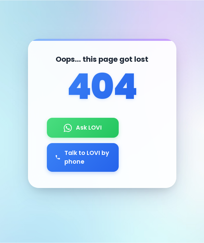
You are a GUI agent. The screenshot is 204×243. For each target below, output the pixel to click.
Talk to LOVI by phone (82, 157)
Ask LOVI (83, 128)
